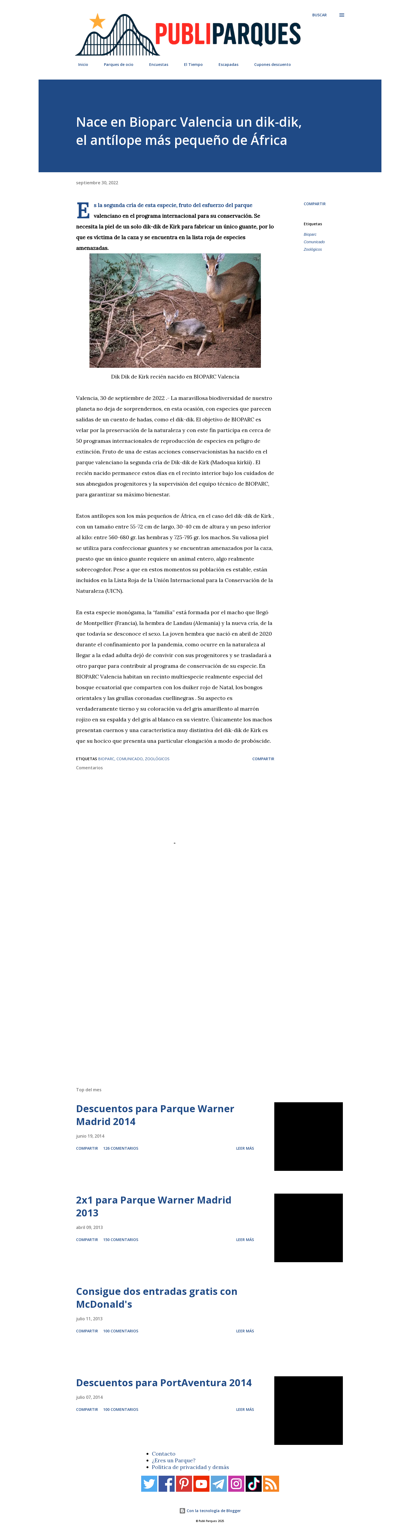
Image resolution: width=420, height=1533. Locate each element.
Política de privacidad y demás (190, 1467)
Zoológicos (313, 249)
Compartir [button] (315, 203)
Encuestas (155, 64)
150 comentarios (120, 1239)
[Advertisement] (199, 1006)
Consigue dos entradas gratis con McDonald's (157, 1298)
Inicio (80, 64)
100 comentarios (120, 1330)
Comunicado (314, 242)
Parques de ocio (115, 64)
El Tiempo (190, 64)
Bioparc (310, 234)
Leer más (245, 1148)
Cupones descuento (269, 64)
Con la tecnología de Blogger (210, 1510)
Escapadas (225, 64)
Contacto (163, 1453)
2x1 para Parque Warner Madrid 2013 (153, 1206)
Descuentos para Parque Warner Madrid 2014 (155, 1115)
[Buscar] (319, 15)
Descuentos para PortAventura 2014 (164, 1382)
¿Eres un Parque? (174, 1460)
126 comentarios (120, 1148)
